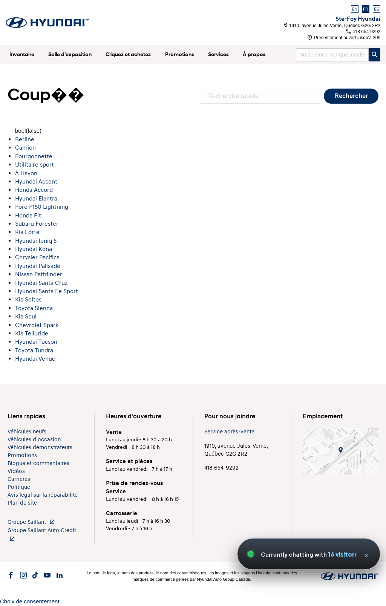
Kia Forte (27, 232)
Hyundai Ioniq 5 (36, 241)
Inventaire (21, 54)
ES (376, 9)
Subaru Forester (36, 224)
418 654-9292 (363, 31)
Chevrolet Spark (36, 325)
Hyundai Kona (33, 249)
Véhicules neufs (27, 431)
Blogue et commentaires (38, 463)
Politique (19, 487)
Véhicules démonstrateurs (40, 447)
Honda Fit (28, 215)
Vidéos (16, 471)
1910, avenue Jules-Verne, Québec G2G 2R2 (332, 25)
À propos (254, 54)
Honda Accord (34, 190)
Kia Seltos (28, 299)
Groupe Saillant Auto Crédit (42, 534)
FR (365, 9)
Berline (24, 139)
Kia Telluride (31, 333)
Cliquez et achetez (128, 54)
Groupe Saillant (31, 522)
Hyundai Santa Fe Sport (46, 291)
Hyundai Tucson (36, 342)
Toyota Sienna (34, 308)
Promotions (179, 54)
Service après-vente (229, 431)
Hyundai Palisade (37, 266)
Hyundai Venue (35, 359)
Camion (25, 148)
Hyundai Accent (36, 181)
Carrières (19, 479)
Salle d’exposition (70, 54)
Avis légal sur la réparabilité (43, 495)
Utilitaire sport (34, 164)
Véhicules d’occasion (34, 439)
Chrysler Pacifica (37, 257)
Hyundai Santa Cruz (41, 283)
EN (354, 9)
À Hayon (26, 173)
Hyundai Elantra (36, 198)
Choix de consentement (30, 601)
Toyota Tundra (34, 350)
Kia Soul (26, 316)
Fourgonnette (33, 156)
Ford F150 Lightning (41, 207)
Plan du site (22, 503)
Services (218, 54)
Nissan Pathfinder (38, 274)
